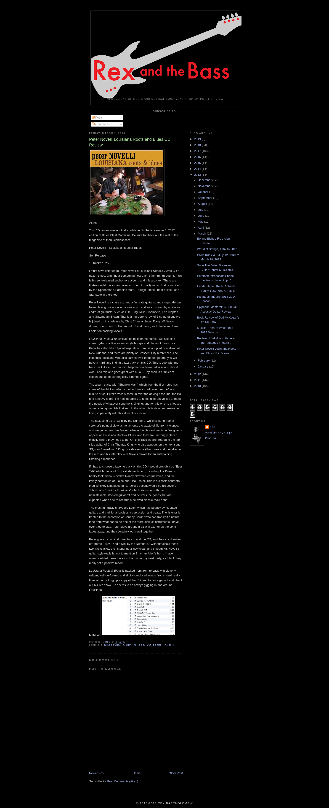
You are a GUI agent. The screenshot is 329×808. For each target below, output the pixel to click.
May (201, 221)
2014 (198, 168)
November (205, 186)
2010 (198, 386)
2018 (198, 145)
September (205, 198)
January (203, 366)
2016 (198, 157)
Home (137, 773)
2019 (198, 139)
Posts (97, 117)
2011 (198, 380)
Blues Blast (142, 645)
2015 (198, 163)
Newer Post (96, 773)
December (205, 180)
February (204, 360)
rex (212, 426)
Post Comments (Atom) (122, 781)
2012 (198, 374)
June (201, 215)
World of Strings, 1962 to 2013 (217, 249)
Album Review (111, 645)
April (201, 227)
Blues (127, 645)
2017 (198, 151)
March (202, 233)
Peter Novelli (163, 645)
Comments (101, 124)
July (201, 209)
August (203, 203)
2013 (198, 174)
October (203, 192)
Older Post (176, 773)
